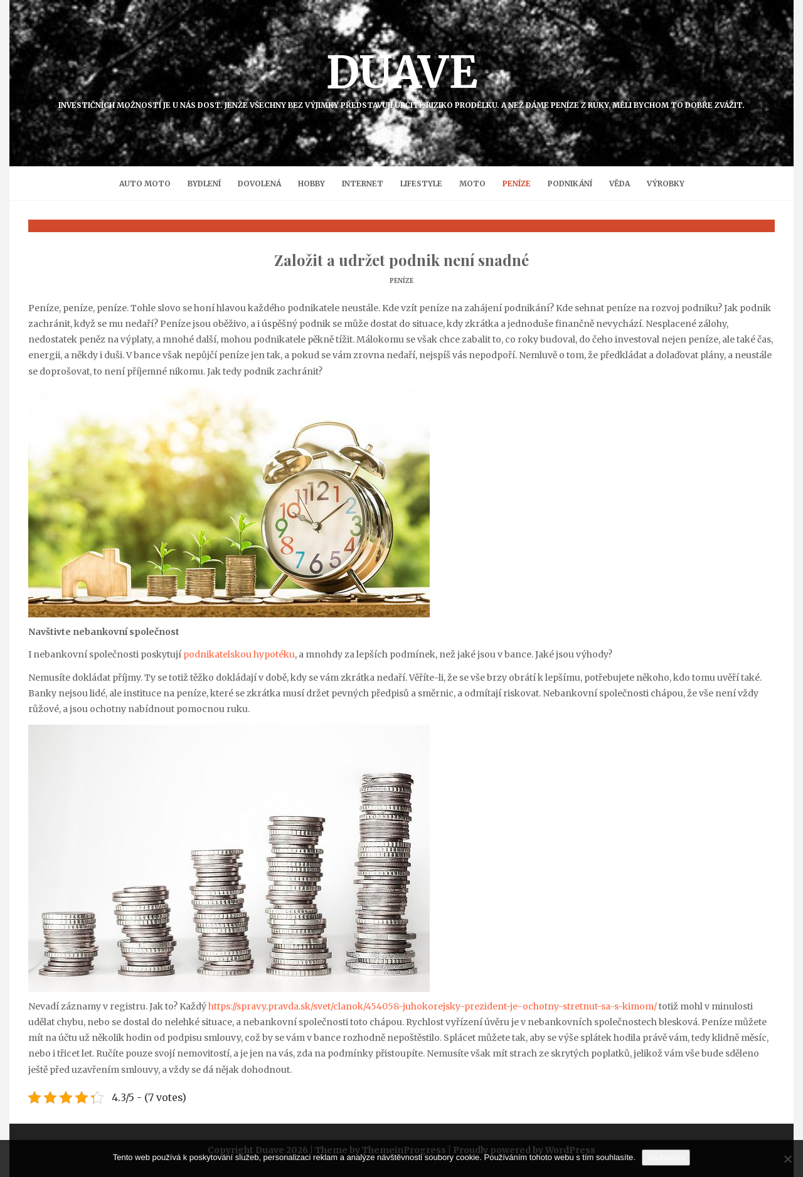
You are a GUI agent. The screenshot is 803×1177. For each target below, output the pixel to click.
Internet (362, 183)
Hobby (311, 183)
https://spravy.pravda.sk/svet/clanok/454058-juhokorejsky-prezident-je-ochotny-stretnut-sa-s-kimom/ (432, 1006)
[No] (787, 1159)
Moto (472, 183)
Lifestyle (421, 183)
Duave (401, 77)
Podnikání (570, 183)
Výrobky (665, 183)
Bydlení (204, 183)
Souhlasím (666, 1157)
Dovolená (259, 183)
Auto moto (145, 183)
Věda (619, 183)
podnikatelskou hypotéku (239, 654)
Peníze (517, 183)
